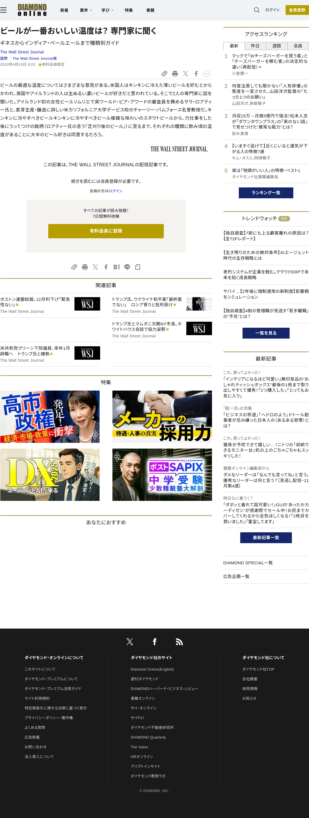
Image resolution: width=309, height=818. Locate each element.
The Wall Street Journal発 (35, 58)
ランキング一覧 (266, 192)
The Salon (139, 747)
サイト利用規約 (37, 698)
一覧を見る (266, 333)
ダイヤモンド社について (263, 657)
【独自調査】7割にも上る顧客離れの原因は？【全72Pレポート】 (266, 236)
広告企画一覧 (236, 576)
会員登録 (297, 10)
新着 (64, 10)
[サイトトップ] (27, 10)
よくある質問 (35, 727)
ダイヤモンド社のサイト (151, 657)
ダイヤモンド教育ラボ (148, 776)
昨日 (255, 45)
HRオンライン (142, 757)
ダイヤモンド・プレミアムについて (51, 679)
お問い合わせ (36, 747)
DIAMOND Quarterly (148, 737)
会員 (298, 45)
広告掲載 (32, 737)
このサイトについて (40, 669)
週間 (276, 45)
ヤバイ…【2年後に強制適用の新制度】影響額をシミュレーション (266, 294)
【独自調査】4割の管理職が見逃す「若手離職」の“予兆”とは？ (266, 313)
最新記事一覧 (266, 537)
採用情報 (249, 689)
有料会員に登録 (106, 231)
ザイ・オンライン (144, 708)
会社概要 (249, 679)
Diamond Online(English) (152, 669)
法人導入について (39, 757)
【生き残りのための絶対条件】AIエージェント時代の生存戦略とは (266, 255)
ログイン (272, 10)
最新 (234, 45)
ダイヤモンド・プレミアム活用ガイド (53, 689)
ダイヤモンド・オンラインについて (54, 657)
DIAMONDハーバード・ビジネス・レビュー (165, 689)
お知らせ (249, 698)
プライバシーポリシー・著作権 (49, 718)
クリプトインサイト (145, 766)
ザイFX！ (138, 718)
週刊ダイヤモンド (145, 679)
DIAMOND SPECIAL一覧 (248, 562)
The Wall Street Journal (22, 52)
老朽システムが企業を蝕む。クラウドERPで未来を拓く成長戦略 (266, 274)
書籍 (150, 10)
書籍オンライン (143, 698)
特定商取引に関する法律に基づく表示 (56, 708)
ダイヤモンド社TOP (258, 669)
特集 (129, 10)
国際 (4, 58)
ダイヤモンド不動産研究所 (152, 727)
